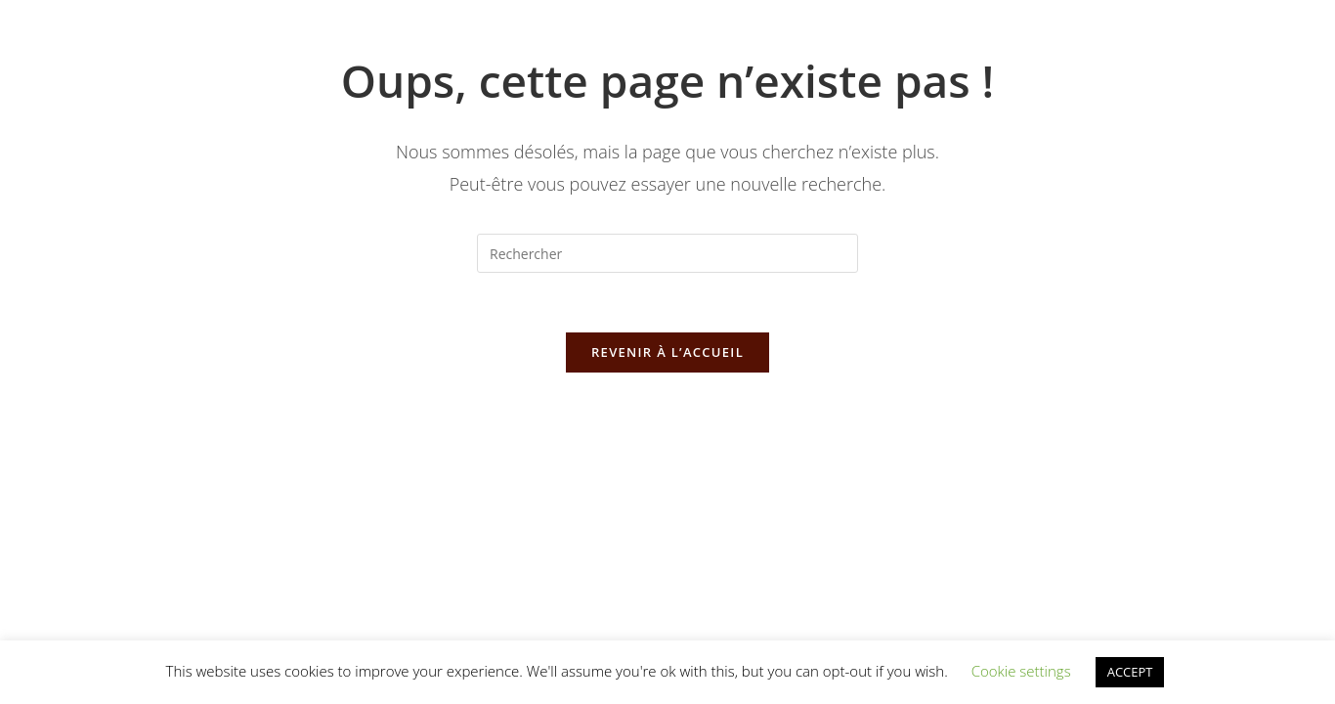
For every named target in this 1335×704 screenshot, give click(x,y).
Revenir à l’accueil (667, 352)
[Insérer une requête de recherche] (667, 253)
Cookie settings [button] (1021, 671)
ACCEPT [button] (1130, 672)
